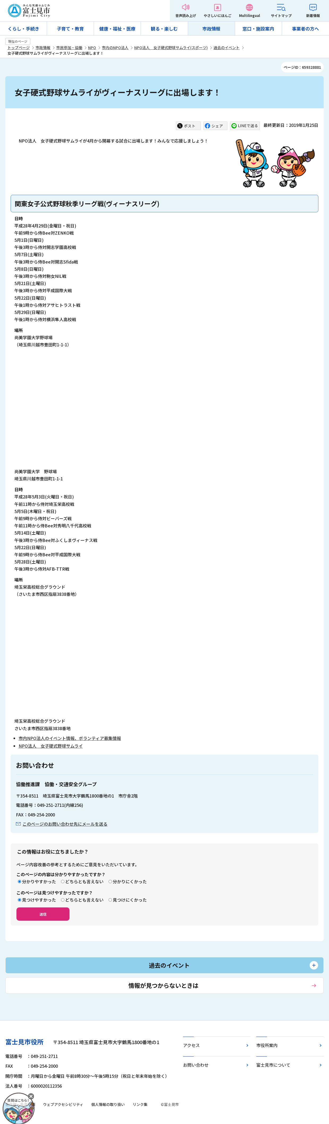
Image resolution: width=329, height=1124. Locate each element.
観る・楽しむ (164, 28)
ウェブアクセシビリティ (63, 1104)
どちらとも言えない (84, 881)
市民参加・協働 (69, 47)
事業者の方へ (305, 28)
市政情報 (211, 28)
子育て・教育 (70, 28)
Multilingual (249, 15)
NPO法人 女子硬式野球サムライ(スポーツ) (171, 47)
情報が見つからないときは (163, 985)
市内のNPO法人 (115, 47)
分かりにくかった (130, 881)
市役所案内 (267, 1045)
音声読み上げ (185, 15)
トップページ (18, 47)
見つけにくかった (130, 900)
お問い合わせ (196, 1065)
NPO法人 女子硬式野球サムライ (51, 746)
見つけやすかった (39, 900)
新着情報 (313, 15)
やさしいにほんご (217, 15)
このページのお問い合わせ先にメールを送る (65, 824)
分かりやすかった (39, 881)
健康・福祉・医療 (117, 28)
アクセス (191, 1045)
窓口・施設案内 (258, 28)
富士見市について (273, 1065)
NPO (92, 47)
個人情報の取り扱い (108, 1104)
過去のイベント (227, 47)
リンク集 (140, 1104)
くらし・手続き (23, 28)
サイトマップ (281, 15)
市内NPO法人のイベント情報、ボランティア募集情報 (70, 738)
